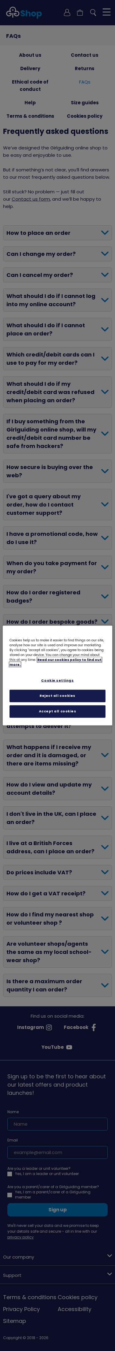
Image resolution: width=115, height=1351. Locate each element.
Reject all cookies (57, 695)
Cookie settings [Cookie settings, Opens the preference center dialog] (57, 680)
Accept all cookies (57, 711)
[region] (57, 676)
